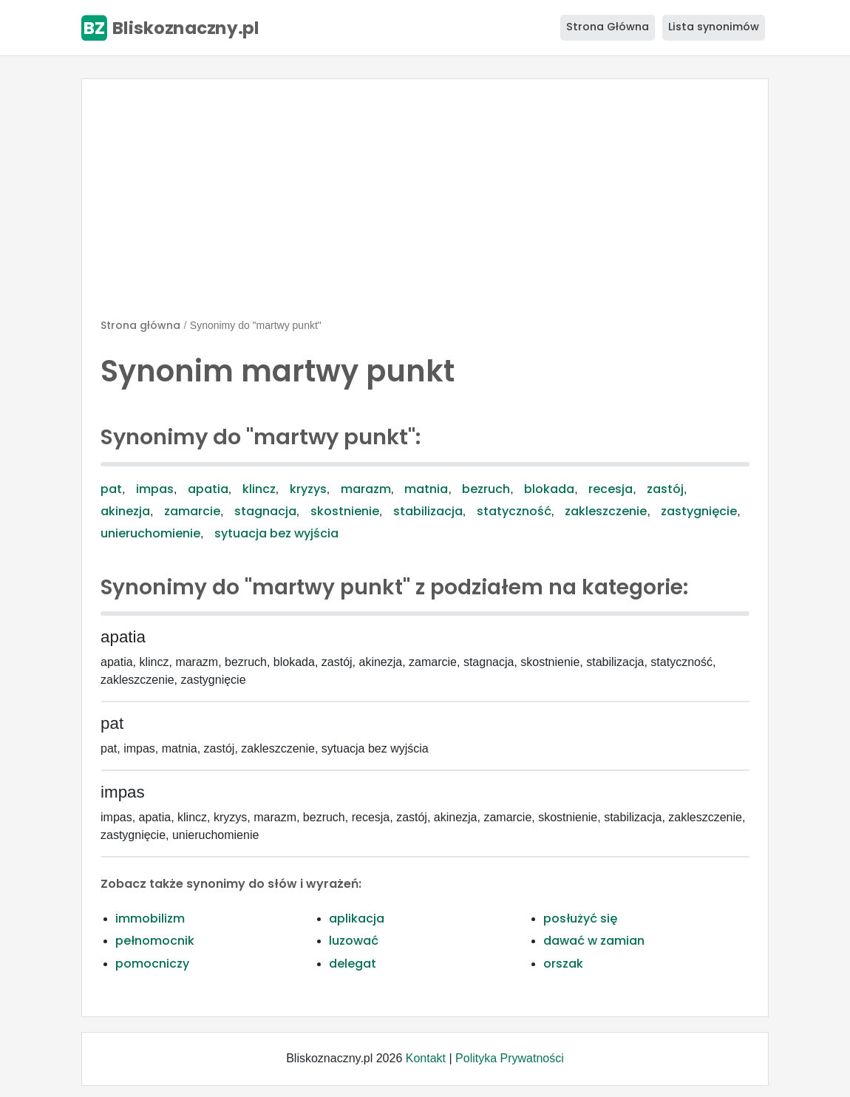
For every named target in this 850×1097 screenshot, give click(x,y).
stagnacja (265, 511)
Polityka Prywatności (509, 1058)
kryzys (308, 488)
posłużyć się (580, 918)
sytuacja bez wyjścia (276, 533)
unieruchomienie (150, 533)
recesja (610, 488)
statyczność (514, 511)
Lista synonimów (713, 26)
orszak (563, 963)
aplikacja (356, 918)
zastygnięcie (699, 511)
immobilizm (150, 918)
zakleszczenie (606, 511)
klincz (259, 488)
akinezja (125, 511)
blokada (549, 488)
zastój (665, 488)
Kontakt (426, 1058)
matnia (426, 488)
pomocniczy (152, 963)
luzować (353, 940)
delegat (352, 963)
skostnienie (344, 511)
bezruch (486, 488)
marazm (366, 488)
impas (155, 488)
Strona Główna (607, 26)
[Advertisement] (425, 204)
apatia (208, 488)
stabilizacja (428, 511)
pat (111, 488)
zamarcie (192, 511)
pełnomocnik (154, 940)
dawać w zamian (594, 940)
